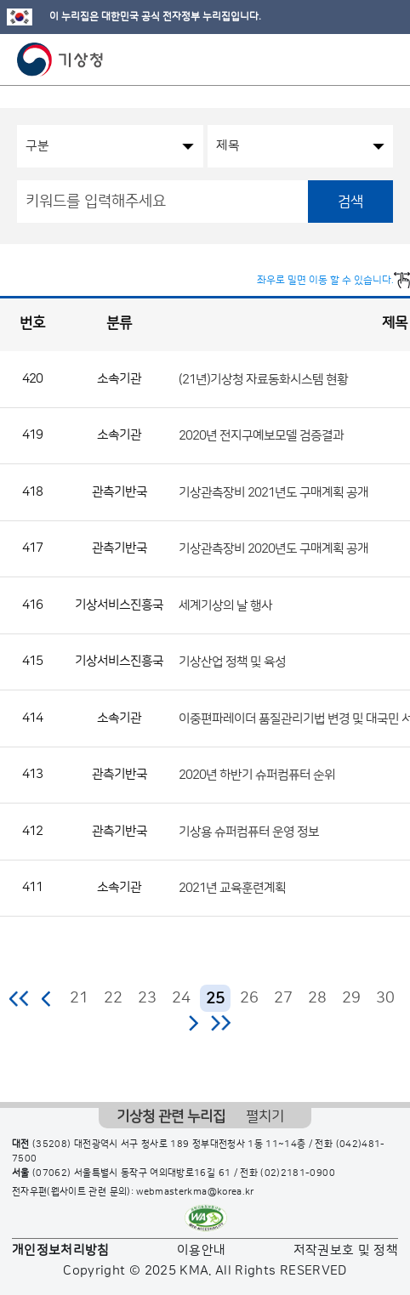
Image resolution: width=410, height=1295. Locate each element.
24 (181, 998)
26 (249, 998)
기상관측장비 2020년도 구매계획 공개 (273, 549)
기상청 (60, 60)
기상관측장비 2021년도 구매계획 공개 (273, 492)
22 (113, 998)
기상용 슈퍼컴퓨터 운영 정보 (249, 831)
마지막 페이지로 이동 (220, 1023)
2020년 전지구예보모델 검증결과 (261, 436)
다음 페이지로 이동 (193, 1023)
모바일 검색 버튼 (355, 59)
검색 (350, 201)
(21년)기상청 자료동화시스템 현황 (263, 379)
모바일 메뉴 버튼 (382, 59)
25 (215, 999)
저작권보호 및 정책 (346, 1250)
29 (351, 998)
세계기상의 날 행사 (225, 605)
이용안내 (201, 1250)
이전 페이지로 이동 (47, 998)
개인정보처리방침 (61, 1250)
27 (283, 998)
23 (147, 998)
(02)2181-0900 (297, 1173)
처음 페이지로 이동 (20, 998)
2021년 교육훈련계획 (232, 888)
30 (385, 998)
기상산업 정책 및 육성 (232, 662)
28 (317, 998)
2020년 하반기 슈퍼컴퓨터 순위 (257, 775)
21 (79, 998)
